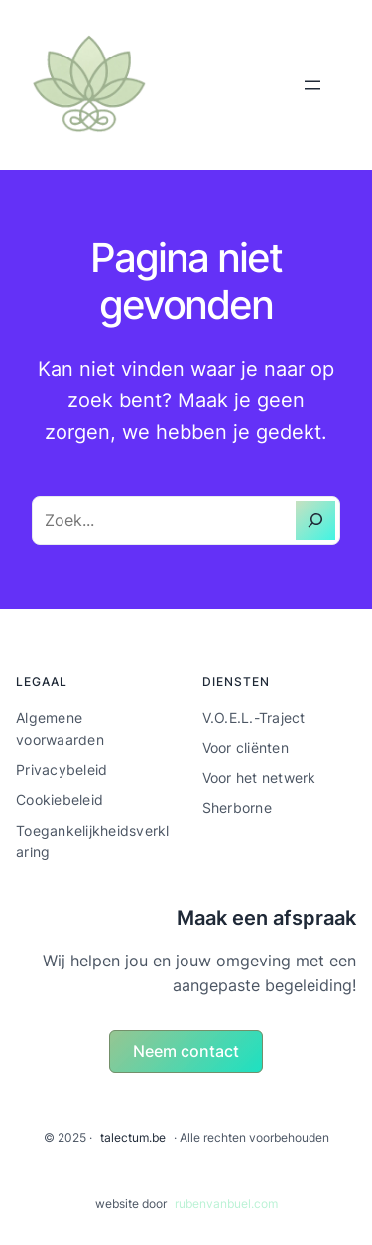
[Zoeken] (315, 520)
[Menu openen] (312, 85)
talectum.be (133, 1137)
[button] (186, 1051)
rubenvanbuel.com (226, 1203)
